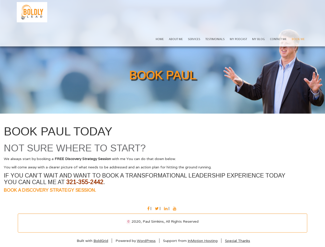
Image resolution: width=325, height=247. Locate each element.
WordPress (146, 240)
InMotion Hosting (203, 240)
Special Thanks (237, 240)
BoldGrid (100, 240)
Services (194, 39)
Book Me (298, 39)
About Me (176, 39)
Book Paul (162, 75)
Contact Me (278, 39)
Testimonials (215, 39)
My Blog (258, 39)
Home (160, 39)
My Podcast (238, 39)
